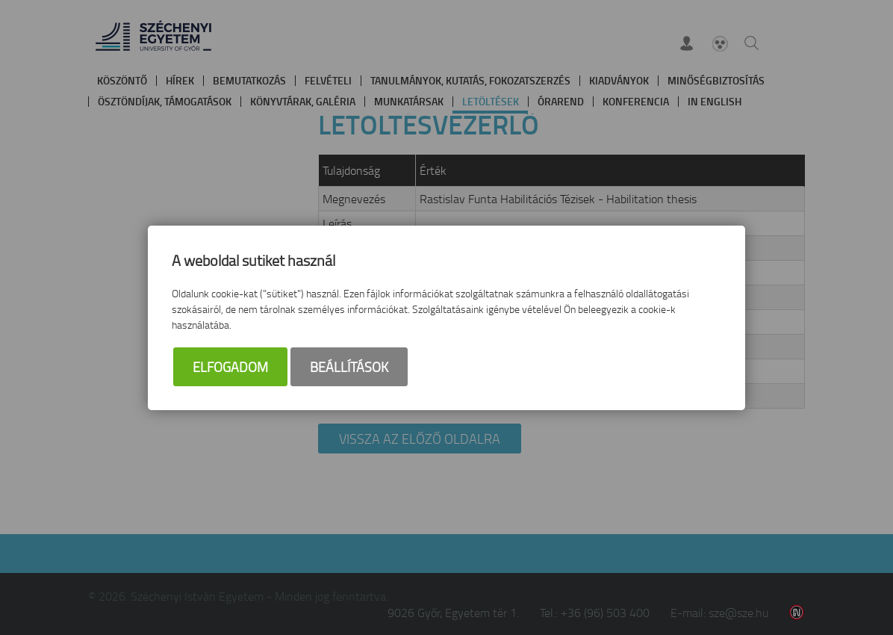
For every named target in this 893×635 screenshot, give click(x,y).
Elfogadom (230, 367)
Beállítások (349, 367)
